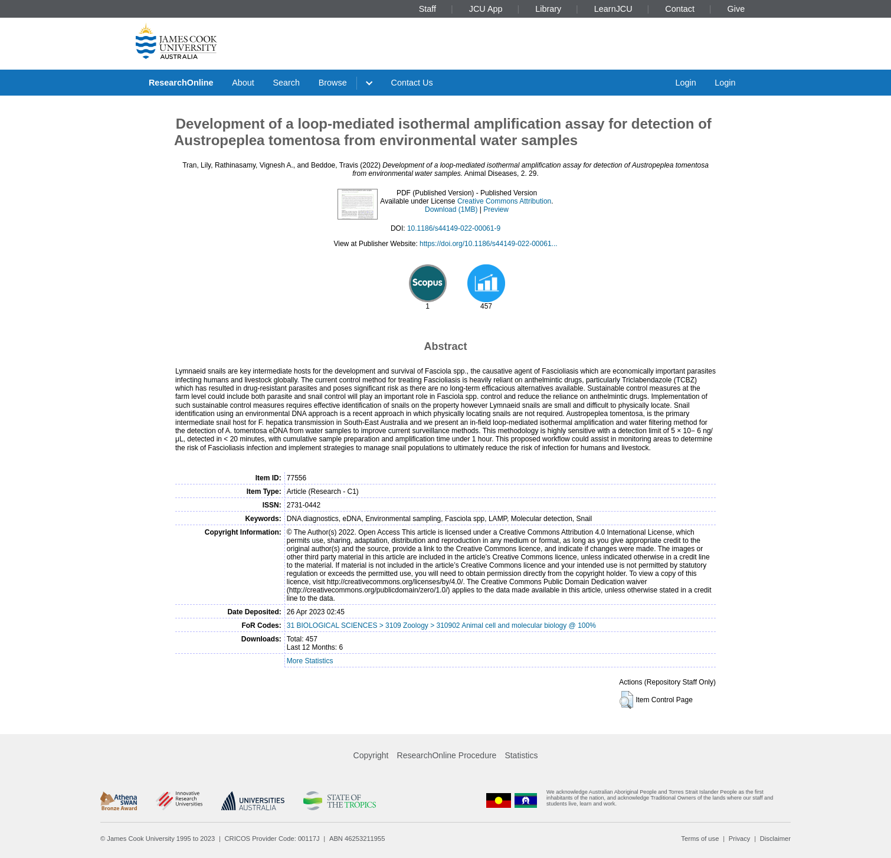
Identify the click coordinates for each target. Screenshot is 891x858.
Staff (427, 9)
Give (736, 9)
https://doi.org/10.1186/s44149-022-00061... (489, 244)
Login (685, 82)
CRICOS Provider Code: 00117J (272, 838)
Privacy (740, 838)
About (243, 82)
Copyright (371, 755)
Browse (333, 82)
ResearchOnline (181, 82)
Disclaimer (775, 838)
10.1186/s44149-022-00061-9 (453, 228)
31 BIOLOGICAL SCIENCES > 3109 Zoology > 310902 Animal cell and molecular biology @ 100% (441, 625)
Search (286, 82)
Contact (680, 9)
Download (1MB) (451, 209)
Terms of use (700, 838)
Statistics (521, 755)
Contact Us (412, 82)
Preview (496, 209)
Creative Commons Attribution (504, 201)
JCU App (486, 9)
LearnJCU (613, 9)
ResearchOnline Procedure (447, 755)
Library (548, 9)
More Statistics (310, 661)
